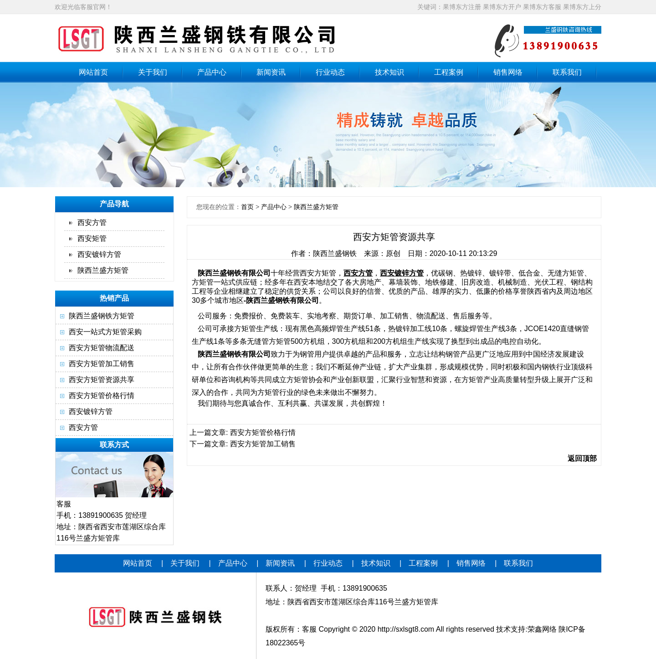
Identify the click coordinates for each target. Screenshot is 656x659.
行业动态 (330, 72)
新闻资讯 (271, 72)
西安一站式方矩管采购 (105, 332)
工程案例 (448, 72)
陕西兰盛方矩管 (102, 270)
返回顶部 (582, 458)
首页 (247, 206)
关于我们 (152, 72)
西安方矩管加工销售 (101, 364)
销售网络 (508, 72)
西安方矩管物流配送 (101, 348)
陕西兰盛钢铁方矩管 (101, 316)
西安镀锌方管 (99, 254)
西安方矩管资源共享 (101, 379)
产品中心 (211, 72)
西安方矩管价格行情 (101, 395)
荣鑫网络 (542, 629)
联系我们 (567, 72)
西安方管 (92, 222)
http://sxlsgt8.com (406, 629)
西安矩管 (92, 238)
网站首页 (93, 72)
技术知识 (389, 72)
